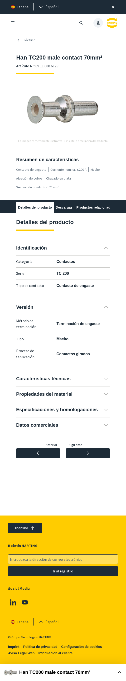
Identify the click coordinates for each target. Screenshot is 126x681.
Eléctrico (25, 40)
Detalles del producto (35, 207)
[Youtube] (25, 602)
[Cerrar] (113, 7)
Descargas (64, 207)
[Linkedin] (13, 602)
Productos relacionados (95, 207)
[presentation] (48, 7)
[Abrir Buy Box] (63, 672)
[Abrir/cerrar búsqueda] (81, 23)
